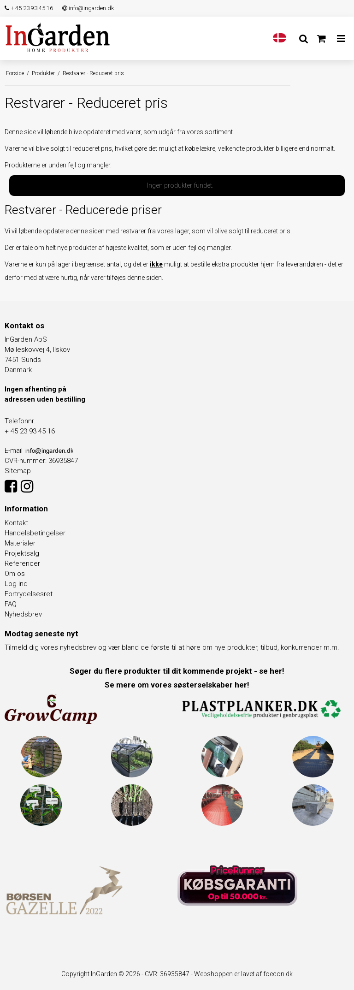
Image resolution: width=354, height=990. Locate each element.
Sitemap (18, 471)
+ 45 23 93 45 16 (29, 8)
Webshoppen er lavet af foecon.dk (243, 974)
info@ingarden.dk (88, 8)
